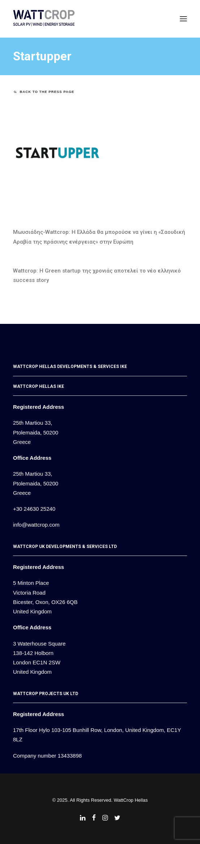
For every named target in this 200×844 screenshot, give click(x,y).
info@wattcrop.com (36, 525)
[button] (183, 19)
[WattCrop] (44, 19)
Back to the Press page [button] (44, 92)
